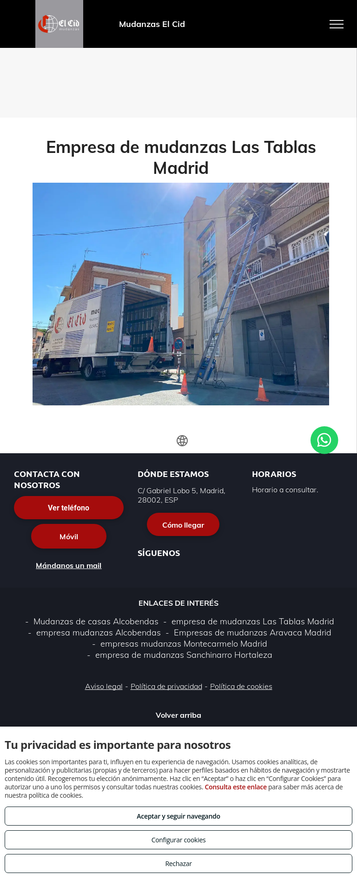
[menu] (336, 24)
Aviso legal (104, 686)
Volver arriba (178, 715)
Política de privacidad (166, 686)
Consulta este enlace (235, 786)
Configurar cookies (179, 839)
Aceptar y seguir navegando (178, 816)
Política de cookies (241, 686)
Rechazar (178, 863)
